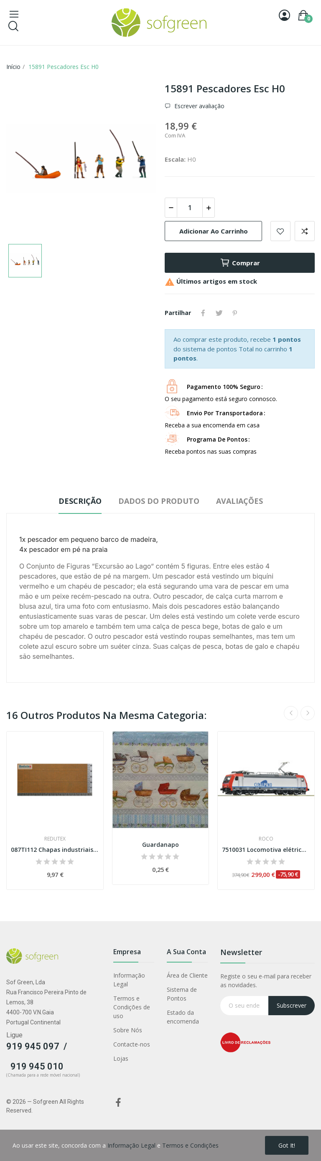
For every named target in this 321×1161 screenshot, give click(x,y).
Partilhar (203, 313)
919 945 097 (32, 1046)
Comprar (240, 263)
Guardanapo (160, 845)
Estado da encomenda (183, 1017)
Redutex (55, 838)
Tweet (219, 313)
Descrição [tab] (80, 501)
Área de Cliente (187, 975)
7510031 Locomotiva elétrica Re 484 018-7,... (266, 850)
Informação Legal (129, 979)
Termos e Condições (190, 1145)
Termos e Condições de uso (131, 1007)
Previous (291, 713)
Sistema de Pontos (182, 994)
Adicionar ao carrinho (213, 231)
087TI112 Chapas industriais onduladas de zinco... (55, 850)
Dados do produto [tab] (158, 501)
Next (308, 713)
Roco (266, 838)
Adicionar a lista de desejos (280, 231)
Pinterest (235, 313)
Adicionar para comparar (305, 231)
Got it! (286, 1145)
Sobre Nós (127, 1030)
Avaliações (239, 501)
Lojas (120, 1058)
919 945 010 (37, 1066)
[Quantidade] (189, 208)
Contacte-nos (131, 1044)
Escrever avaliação (198, 106)
